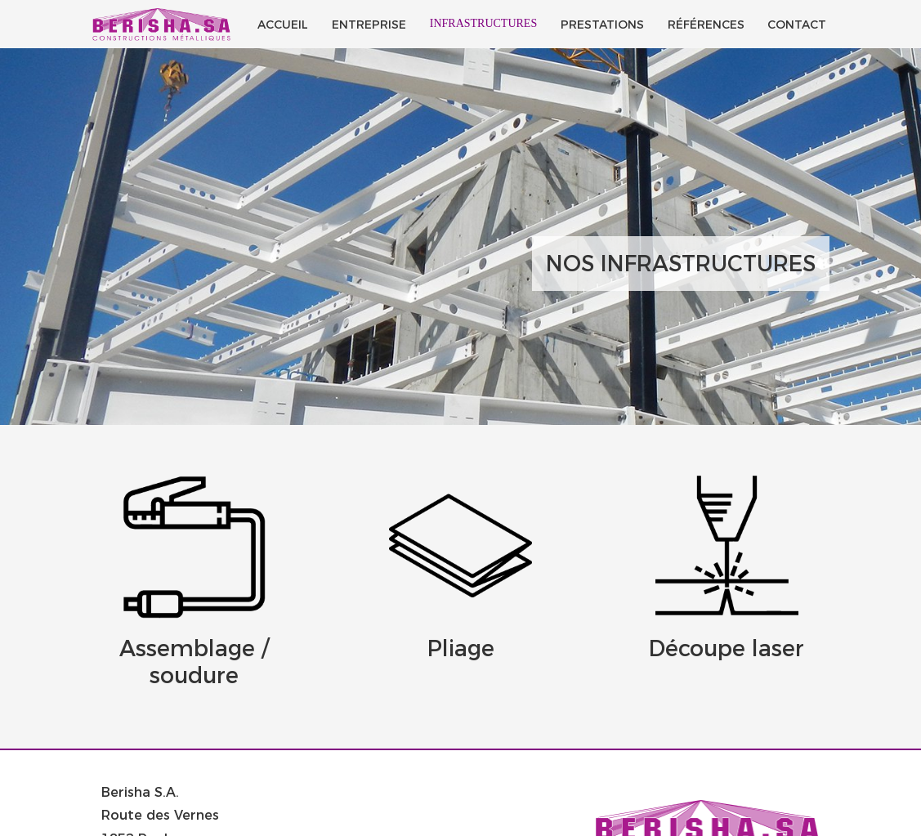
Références (706, 24)
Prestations (602, 24)
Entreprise (369, 24)
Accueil (282, 24)
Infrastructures (483, 23)
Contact (796, 24)
